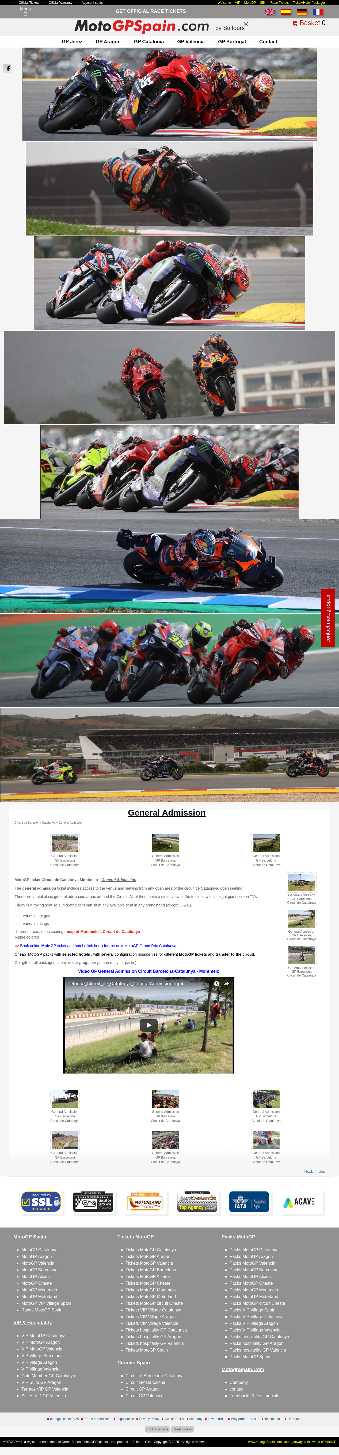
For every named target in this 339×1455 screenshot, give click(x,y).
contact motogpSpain (328, 618)
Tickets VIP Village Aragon (150, 1316)
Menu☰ (25, 11)
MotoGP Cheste (36, 1283)
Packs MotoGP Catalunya (254, 1250)
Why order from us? (245, 1419)
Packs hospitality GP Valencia (258, 1350)
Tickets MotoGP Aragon (147, 1256)
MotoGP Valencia (37, 1263)
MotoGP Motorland (39, 1296)
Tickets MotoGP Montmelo (150, 1290)
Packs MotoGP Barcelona (254, 1270)
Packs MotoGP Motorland (254, 1296)
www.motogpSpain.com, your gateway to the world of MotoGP (292, 1442)
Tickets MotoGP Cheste (147, 1283)
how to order (217, 1419)
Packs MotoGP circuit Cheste (257, 1303)
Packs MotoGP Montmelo (254, 1290)
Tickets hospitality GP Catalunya (156, 1330)
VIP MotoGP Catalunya (43, 1335)
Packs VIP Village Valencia (255, 1330)
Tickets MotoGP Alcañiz (147, 1276)
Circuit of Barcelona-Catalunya (154, 1375)
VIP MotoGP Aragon (40, 1342)
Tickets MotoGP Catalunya (150, 1250)
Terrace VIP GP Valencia (44, 1389)
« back (308, 1172)
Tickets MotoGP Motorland (150, 1296)
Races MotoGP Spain (42, 1310)
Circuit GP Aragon (142, 1389)
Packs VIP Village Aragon (254, 1323)
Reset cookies (183, 1429)
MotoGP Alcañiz (36, 1276)
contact (268, 41)
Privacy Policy (149, 1419)
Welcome (224, 3)
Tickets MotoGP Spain (146, 1350)
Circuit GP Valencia (143, 1396)
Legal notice (125, 1419)
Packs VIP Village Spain (252, 1310)
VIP (237, 3)
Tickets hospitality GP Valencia (154, 1343)
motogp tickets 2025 (64, 1419)
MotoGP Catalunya (39, 1250)
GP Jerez (72, 41)
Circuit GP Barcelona (145, 1382)
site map (294, 1419)
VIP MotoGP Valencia (41, 1349)
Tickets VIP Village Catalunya (153, 1310)
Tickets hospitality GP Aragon (153, 1336)
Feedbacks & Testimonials (254, 1396)
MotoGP (250, 3)
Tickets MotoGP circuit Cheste (154, 1303)
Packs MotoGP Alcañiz (251, 1276)
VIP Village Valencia (40, 1369)
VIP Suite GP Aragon (41, 1382)
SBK (263, 3)
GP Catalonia (149, 41)
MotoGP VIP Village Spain (46, 1303)
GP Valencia (191, 41)
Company (239, 1382)
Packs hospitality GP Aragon (257, 1343)
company (196, 1419)
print (321, 1172)
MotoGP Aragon (36, 1256)
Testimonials (273, 1419)
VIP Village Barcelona (42, 1355)
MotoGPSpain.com (97, 1442)
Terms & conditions (97, 1419)
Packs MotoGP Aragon (251, 1256)
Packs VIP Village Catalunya (257, 1316)
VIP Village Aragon (39, 1362)
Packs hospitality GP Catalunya (259, 1336)
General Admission (71, 822)
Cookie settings (157, 1429)
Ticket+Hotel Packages (309, 3)
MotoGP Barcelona (39, 1270)
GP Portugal (232, 41)
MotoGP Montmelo (39, 1290)
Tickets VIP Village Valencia (151, 1323)
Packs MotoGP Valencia (252, 1263)
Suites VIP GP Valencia (43, 1396)
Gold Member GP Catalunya (48, 1375)
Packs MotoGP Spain (250, 1356)
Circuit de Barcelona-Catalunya (35, 822)
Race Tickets (280, 3)
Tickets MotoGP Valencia (149, 1263)
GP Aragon (108, 41)
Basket (310, 22)
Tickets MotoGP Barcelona (150, 1270)
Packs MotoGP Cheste (251, 1283)
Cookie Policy (174, 1419)
